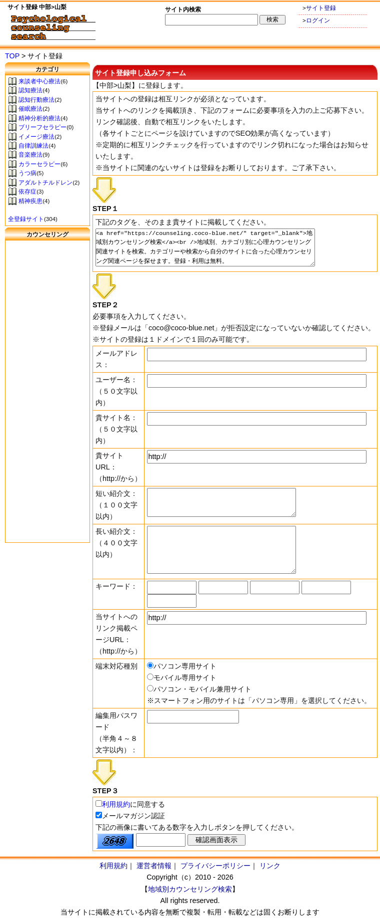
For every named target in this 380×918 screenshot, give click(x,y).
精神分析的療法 (39, 118)
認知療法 (30, 90)
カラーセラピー (39, 164)
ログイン (318, 20)
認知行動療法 (36, 100)
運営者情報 (154, 866)
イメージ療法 (36, 137)
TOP (12, 56)
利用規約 (116, 804)
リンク (270, 866)
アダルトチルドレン (45, 183)
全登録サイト (26, 219)
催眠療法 (30, 109)
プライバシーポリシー (215, 866)
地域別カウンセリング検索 (190, 889)
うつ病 (27, 173)
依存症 (27, 192)
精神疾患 (30, 201)
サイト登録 (321, 8)
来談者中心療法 (39, 81)
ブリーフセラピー (42, 127)
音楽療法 (30, 155)
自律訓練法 (33, 146)
